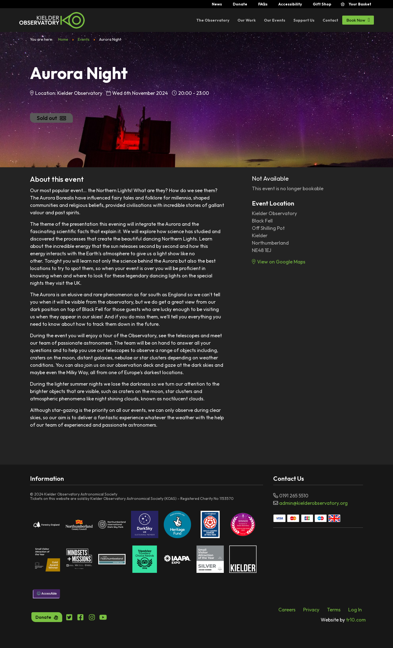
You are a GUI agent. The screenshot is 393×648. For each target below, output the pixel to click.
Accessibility (290, 4)
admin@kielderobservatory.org (313, 503)
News (217, 4)
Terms (334, 609)
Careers (287, 609)
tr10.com (343, 620)
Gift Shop (322, 4)
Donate (240, 4)
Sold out (51, 118)
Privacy (311, 609)
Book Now (358, 20)
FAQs (262, 4)
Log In (355, 609)
